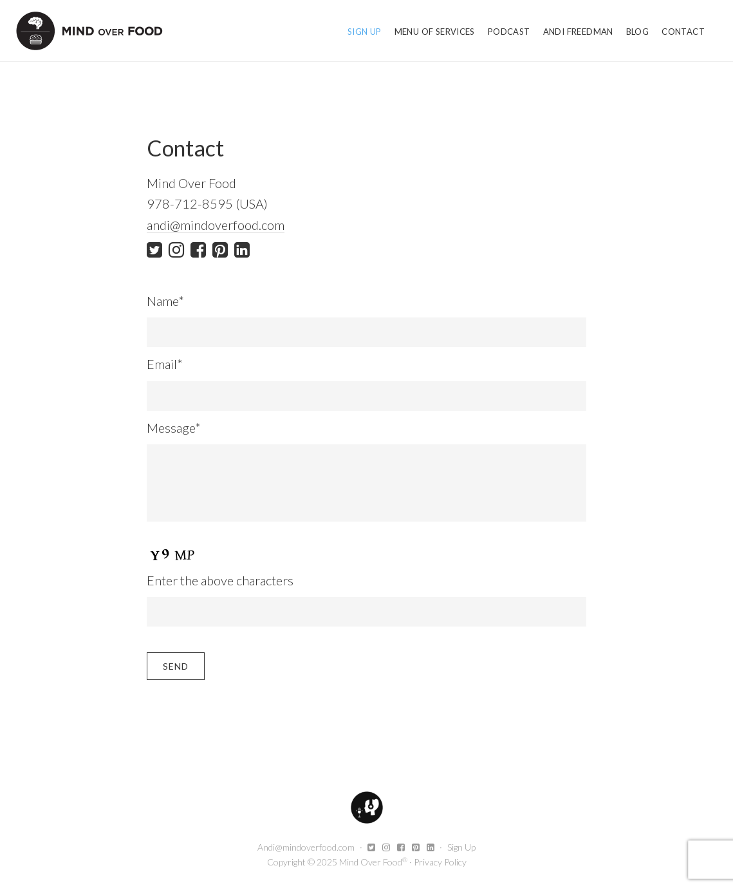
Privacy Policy (440, 861)
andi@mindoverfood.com (215, 224)
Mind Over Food (89, 30)
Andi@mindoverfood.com (306, 847)
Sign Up (461, 847)
